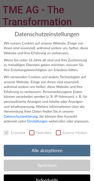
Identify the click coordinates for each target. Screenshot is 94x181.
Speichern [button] (46, 165)
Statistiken (40, 132)
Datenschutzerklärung (21, 116)
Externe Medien (71, 132)
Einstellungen (37, 121)
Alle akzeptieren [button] (47, 150)
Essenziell (14, 132)
